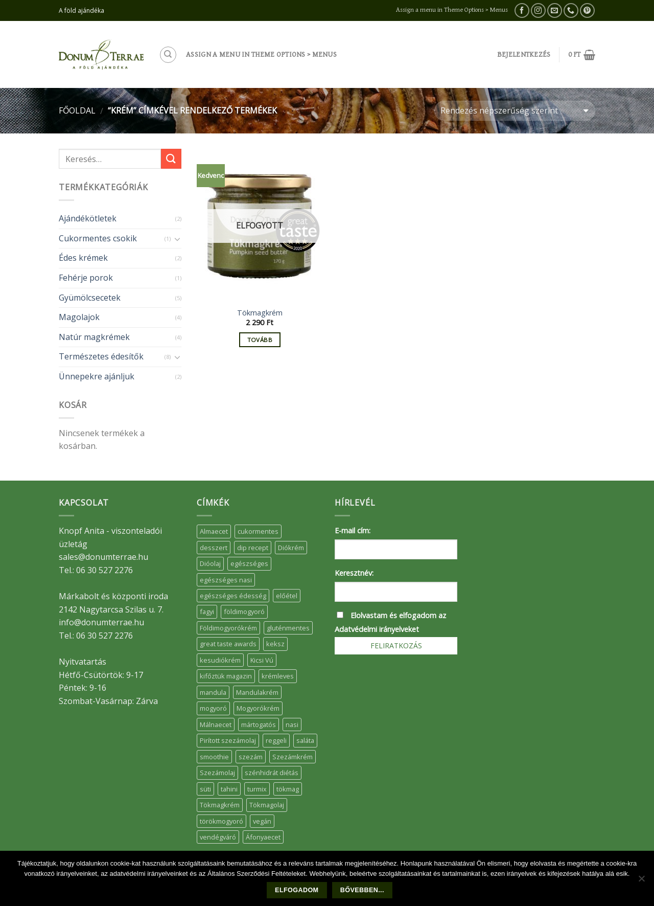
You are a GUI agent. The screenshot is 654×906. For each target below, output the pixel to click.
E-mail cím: (352, 530)
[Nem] (641, 881)
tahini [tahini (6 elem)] (229, 789)
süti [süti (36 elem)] (205, 789)
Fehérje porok (86, 277)
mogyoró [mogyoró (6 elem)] (213, 708)
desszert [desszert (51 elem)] (213, 547)
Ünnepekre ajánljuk (96, 376)
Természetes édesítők (101, 356)
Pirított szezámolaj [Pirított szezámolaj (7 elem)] (228, 740)
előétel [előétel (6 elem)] (286, 595)
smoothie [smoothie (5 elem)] (214, 756)
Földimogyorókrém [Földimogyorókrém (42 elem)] (228, 627)
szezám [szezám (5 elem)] (251, 756)
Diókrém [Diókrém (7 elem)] (291, 547)
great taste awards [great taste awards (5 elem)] (228, 643)
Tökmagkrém (260, 313)
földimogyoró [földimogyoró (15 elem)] (244, 611)
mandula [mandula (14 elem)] (213, 692)
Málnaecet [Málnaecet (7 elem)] (215, 724)
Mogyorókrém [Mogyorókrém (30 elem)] (258, 708)
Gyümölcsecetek (90, 297)
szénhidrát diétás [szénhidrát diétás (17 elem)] (271, 772)
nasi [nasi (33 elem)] (292, 724)
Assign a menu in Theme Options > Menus (452, 10)
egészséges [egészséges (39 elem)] (249, 563)
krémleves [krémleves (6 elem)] (278, 676)
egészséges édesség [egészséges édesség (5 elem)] (233, 595)
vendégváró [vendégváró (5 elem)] (218, 837)
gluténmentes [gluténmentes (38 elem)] (288, 627)
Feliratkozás (396, 645)
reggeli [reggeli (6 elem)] (276, 740)
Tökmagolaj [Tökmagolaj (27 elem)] (266, 804)
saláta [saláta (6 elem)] (305, 740)
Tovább (259, 340)
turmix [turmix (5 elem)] (257, 789)
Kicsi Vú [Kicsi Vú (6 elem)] (261, 660)
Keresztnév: (354, 573)
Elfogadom (296, 890)
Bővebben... (362, 890)
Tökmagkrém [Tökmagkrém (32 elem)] (220, 804)
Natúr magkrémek (94, 337)
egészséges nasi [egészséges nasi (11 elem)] (226, 579)
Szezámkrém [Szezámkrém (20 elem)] (292, 756)
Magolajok (79, 317)
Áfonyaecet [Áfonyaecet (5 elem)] (263, 837)
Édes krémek (83, 257)
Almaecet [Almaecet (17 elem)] (214, 531)
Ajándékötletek (87, 218)
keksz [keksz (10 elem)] (275, 643)
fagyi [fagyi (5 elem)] (207, 611)
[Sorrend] (514, 111)
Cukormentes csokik (98, 238)
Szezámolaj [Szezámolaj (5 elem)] (217, 772)
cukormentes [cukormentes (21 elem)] (258, 531)
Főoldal (77, 110)
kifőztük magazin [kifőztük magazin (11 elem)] (226, 676)
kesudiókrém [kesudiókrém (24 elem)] (220, 660)
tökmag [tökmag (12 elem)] (287, 789)
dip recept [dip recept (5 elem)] (252, 547)
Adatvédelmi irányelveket (377, 629)
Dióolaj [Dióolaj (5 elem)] (210, 563)
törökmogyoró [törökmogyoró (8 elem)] (221, 821)
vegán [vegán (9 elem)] (262, 821)
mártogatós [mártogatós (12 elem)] (258, 724)
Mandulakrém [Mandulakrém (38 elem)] (257, 692)
